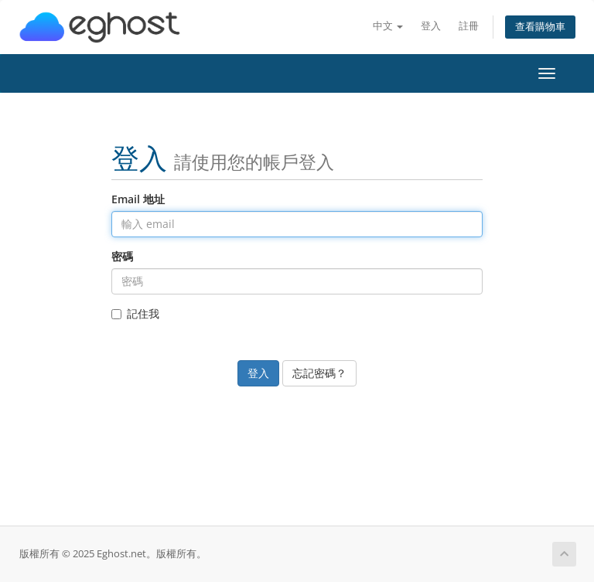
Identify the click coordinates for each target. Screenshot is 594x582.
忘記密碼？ (319, 373)
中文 (388, 25)
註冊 (469, 25)
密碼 (122, 256)
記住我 (135, 313)
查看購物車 (540, 26)
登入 (431, 25)
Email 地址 (138, 199)
